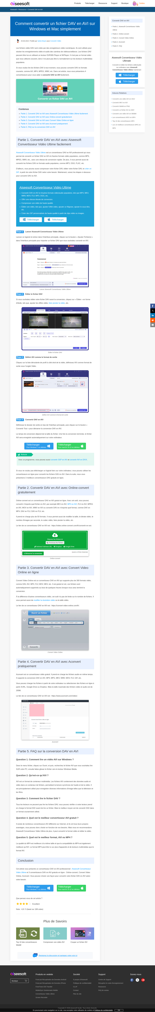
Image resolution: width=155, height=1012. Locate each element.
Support (114, 3)
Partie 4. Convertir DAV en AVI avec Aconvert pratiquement (44, 124)
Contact (76, 990)
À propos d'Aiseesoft (80, 979)
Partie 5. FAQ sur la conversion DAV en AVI (38, 127)
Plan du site (77, 994)
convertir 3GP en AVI (59, 460)
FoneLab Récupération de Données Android (51, 979)
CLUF (75, 987)
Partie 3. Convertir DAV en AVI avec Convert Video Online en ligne (47, 120)
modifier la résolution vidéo (44, 600)
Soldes (142, 3)
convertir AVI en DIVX (78, 460)
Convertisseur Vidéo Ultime (45, 994)
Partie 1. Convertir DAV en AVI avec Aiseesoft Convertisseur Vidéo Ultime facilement (54, 114)
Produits (77, 3)
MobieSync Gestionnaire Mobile (47, 990)
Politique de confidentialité (82, 983)
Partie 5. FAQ (117, 46)
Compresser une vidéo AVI (54, 942)
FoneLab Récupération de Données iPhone (51, 983)
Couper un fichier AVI (79, 942)
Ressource (103, 3)
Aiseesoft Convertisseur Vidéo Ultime (31, 153)
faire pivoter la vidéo (57, 303)
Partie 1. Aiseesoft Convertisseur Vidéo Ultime (126, 28)
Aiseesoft (13, 9)
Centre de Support (104, 979)
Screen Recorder (41, 997)
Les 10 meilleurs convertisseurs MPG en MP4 (127, 126)
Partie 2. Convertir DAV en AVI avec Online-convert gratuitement (46, 117)
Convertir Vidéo (55, 41)
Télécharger (89, 3)
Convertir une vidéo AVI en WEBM (124, 114)
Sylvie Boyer (42, 41)
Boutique (124, 3)
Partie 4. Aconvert (119, 42)
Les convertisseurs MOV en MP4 (124, 117)
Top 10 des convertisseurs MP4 (123, 121)
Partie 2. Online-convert (121, 34)
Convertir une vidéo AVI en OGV (124, 99)
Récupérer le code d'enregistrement (110, 983)
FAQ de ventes (103, 990)
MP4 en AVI (72, 504)
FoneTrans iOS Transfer (44, 987)
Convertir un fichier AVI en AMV (123, 110)
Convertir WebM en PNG (121, 106)
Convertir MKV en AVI (120, 102)
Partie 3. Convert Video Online (123, 38)
